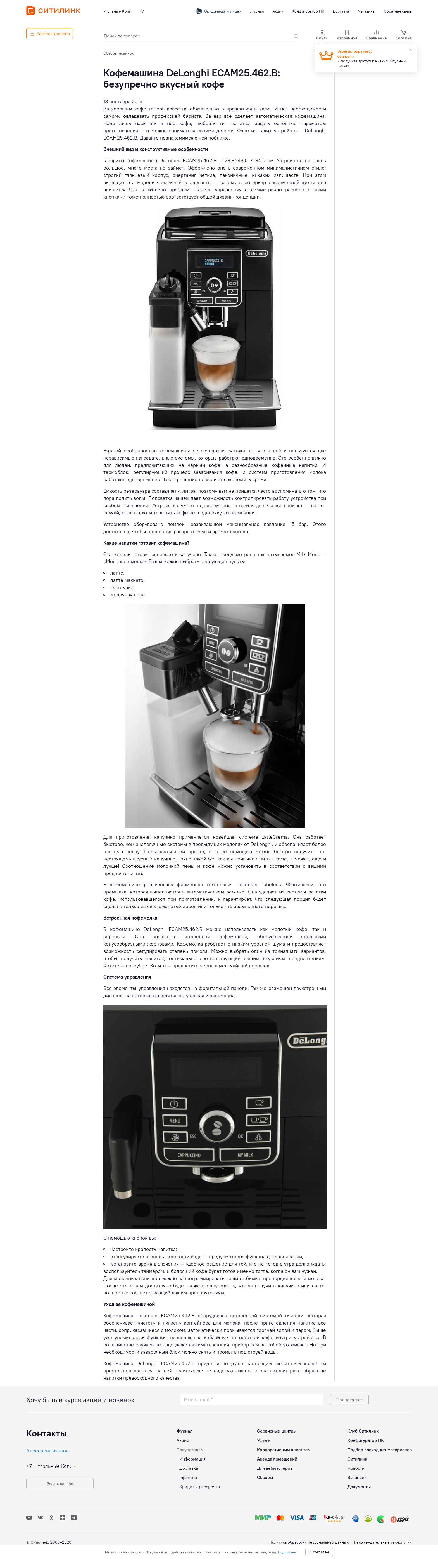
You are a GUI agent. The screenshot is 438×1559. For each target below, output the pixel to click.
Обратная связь (398, 11)
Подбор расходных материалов (379, 1449)
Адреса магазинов (47, 1450)
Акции (278, 11)
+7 (142, 11)
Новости (356, 1468)
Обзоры (265, 1477)
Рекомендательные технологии (383, 1542)
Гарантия (188, 1477)
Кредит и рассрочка (199, 1486)
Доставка (341, 11)
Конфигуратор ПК (308, 11)
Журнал (257, 11)
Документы (359, 1486)
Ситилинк (357, 1459)
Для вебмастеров (274, 1468)
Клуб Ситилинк (363, 1431)
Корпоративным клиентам (284, 1449)
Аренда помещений (277, 1459)
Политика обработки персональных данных (309, 1542)
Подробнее (287, 1552)
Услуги (264, 1440)
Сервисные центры (276, 1431)
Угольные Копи (117, 11)
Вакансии (357, 1477)
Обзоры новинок (118, 53)
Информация (192, 1459)
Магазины (366, 11)
